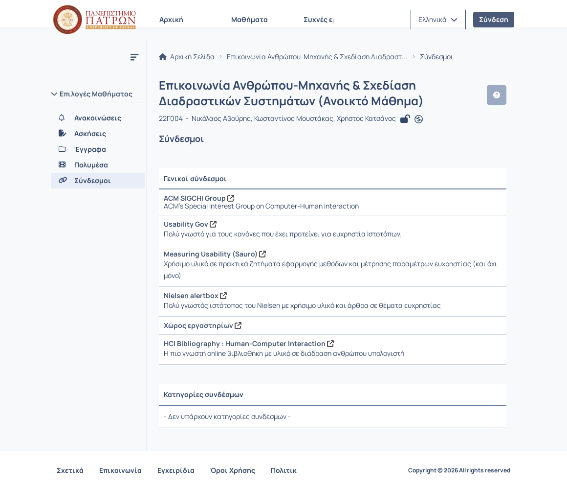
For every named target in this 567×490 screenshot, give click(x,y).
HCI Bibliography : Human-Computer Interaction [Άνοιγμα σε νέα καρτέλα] (249, 343)
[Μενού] (134, 57)
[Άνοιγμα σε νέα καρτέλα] (418, 119)
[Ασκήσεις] (98, 133)
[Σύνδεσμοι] (98, 180)
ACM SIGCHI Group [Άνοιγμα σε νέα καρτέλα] (199, 198)
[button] (438, 19)
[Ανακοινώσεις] (98, 118)
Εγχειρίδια (176, 470)
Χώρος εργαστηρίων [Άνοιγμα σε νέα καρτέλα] (202, 325)
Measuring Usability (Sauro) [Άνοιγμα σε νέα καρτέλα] (215, 253)
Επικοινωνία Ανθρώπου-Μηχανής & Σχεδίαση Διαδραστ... (317, 57)
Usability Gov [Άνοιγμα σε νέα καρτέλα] (190, 224)
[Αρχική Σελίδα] (94, 19)
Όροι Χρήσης (232, 470)
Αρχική (171, 19)
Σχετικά (70, 470)
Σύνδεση (493, 19)
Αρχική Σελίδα (187, 57)
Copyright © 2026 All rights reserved (459, 470)
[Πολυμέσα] (98, 165)
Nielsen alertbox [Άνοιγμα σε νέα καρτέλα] (195, 295)
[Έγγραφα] (98, 149)
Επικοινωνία (120, 470)
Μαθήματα (249, 19)
